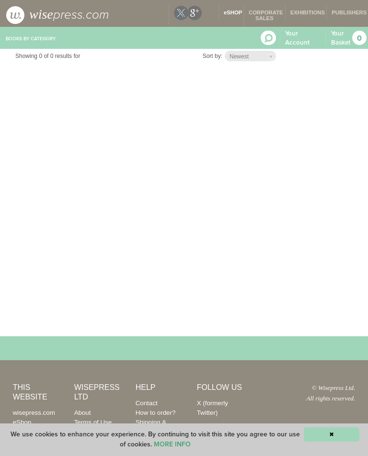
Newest (239, 56)
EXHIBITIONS (307, 12)
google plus (194, 13)
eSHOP (233, 12)
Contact (147, 403)
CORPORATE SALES (266, 15)
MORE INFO (172, 444)
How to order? (156, 412)
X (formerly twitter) (181, 13)
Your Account (297, 38)
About (82, 412)
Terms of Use (93, 422)
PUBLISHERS (349, 12)
